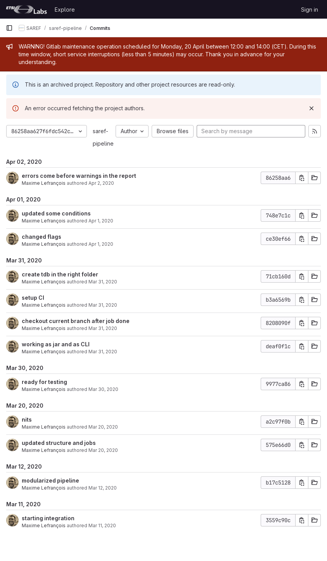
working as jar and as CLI (56, 344)
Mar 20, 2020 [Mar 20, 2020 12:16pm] (103, 450)
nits (27, 419)
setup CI (33, 297)
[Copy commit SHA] (302, 178)
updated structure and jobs (59, 442)
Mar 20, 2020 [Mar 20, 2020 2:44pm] (103, 427)
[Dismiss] (311, 108)
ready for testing (44, 382)
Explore (65, 9)
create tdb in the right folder (60, 274)
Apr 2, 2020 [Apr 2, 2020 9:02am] (101, 183)
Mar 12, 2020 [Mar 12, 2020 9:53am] (102, 488)
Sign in (309, 9)
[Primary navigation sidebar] (9, 28)
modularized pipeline (50, 480)
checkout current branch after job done (76, 321)
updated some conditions (56, 213)
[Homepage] (26, 9)
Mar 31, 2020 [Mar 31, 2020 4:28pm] (102, 282)
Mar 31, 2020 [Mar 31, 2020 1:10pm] (102, 305)
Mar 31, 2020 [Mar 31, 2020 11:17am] (102, 351)
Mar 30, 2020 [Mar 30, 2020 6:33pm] (103, 389)
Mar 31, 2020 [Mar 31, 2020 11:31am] (102, 328)
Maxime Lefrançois (44, 183)
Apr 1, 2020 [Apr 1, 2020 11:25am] (100, 244)
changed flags (41, 236)
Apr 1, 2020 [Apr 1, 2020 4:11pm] (100, 221)
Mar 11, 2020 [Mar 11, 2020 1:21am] (102, 525)
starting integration (48, 518)
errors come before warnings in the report (79, 175)
